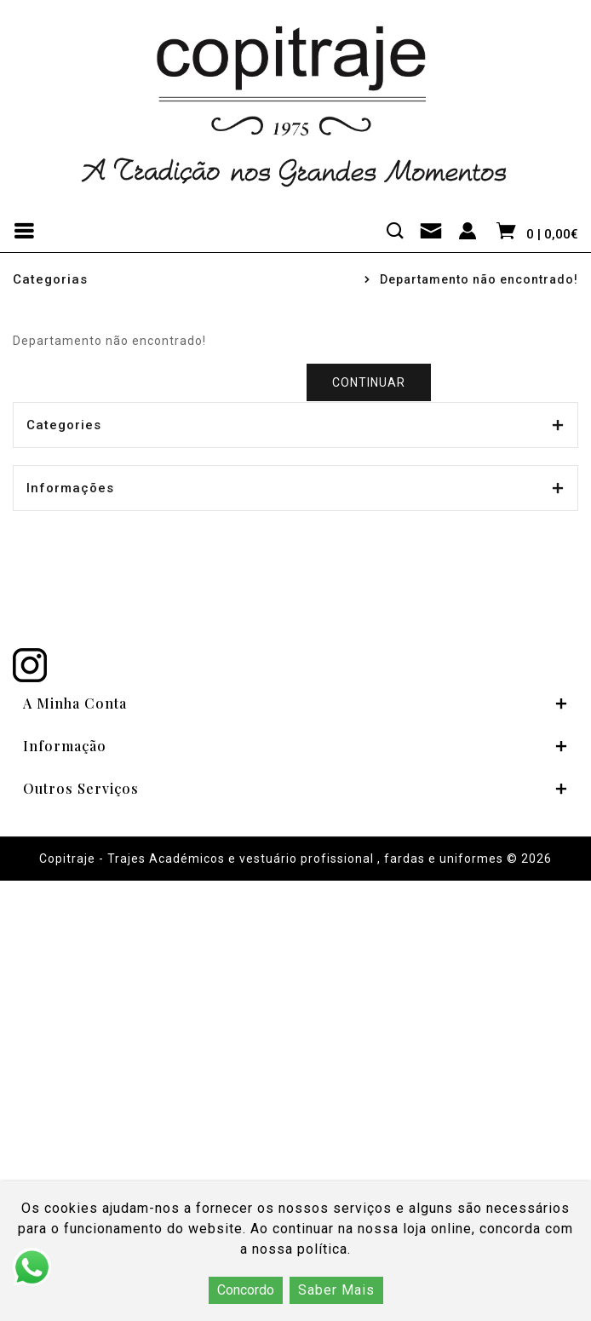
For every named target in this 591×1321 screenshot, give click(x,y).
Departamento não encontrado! (479, 279)
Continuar (368, 382)
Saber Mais (336, 1290)
